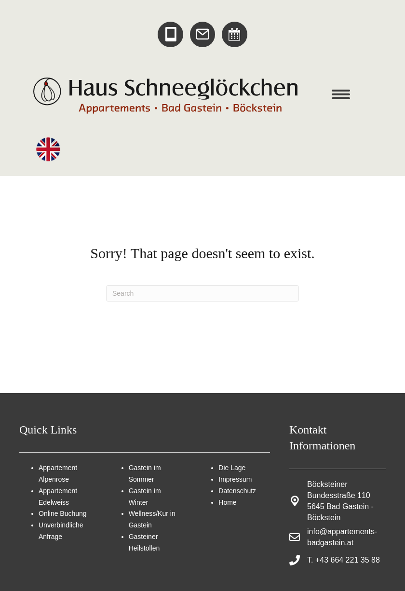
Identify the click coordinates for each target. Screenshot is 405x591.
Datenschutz (237, 491)
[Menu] (341, 94)
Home (227, 502)
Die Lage (231, 468)
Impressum (235, 479)
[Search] (202, 293)
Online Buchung (63, 513)
